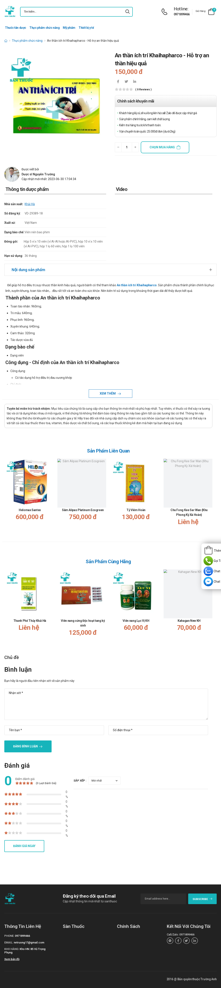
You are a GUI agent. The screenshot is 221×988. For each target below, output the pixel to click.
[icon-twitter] (126, 82)
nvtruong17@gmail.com (29, 942)
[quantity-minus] (118, 147)
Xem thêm (108, 393)
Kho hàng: (11, 949)
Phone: (9, 935)
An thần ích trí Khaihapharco (137, 285)
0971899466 (182, 14)
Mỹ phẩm (69, 27)
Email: (8, 942)
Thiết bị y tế (86, 27)
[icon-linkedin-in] (134, 82)
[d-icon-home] (5, 40)
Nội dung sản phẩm (28, 269)
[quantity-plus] (135, 147)
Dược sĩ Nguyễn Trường (38, 174)
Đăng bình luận (25, 746)
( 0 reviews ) (143, 89)
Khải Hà (30, 204)
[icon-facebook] (118, 82)
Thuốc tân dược (15, 27)
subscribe (203, 899)
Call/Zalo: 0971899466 (180, 934)
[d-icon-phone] (165, 11)
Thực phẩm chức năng (44, 27)
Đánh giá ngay (24, 846)
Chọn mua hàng (162, 147)
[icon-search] (127, 12)
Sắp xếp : (80, 780)
